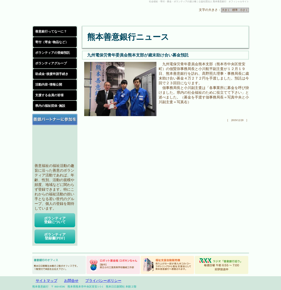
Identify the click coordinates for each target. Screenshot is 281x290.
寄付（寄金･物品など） (51, 42)
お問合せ (71, 281)
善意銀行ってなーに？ (51, 31)
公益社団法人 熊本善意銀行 (66, 14)
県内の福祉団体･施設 (50, 106)
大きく (226, 10)
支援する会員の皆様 (49, 95)
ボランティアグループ (51, 63)
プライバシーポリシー (103, 281)
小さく (244, 10)
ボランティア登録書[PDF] (55, 236)
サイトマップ (46, 281)
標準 (235, 10)
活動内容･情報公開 (48, 84)
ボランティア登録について (55, 220)
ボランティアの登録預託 (52, 52)
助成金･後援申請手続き (51, 74)
